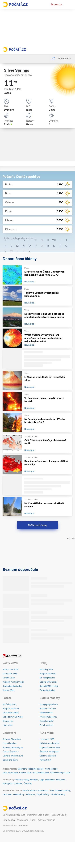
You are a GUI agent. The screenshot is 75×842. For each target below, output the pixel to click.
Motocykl (34, 780)
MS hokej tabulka (47, 678)
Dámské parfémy (62, 791)
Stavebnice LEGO (46, 791)
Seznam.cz (56, 4)
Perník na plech (46, 725)
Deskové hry (19, 794)
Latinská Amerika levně (13, 756)
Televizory (30, 794)
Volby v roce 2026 (10, 669)
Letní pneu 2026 (47, 739)
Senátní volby (9, 678)
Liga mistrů (8, 725)
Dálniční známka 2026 (49, 743)
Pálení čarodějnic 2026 (60, 773)
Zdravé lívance (46, 713)
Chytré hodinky (42, 794)
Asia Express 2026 (41, 773)
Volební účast (9, 690)
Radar (33, 820)
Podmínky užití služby (38, 815)
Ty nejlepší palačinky (49, 704)
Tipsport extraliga (47, 690)
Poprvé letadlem (10, 743)
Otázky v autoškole (48, 756)
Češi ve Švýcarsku (11, 752)
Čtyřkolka (28, 783)
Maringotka (8, 783)
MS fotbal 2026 (9, 704)
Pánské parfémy (58, 794)
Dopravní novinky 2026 (50, 747)
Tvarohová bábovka (48, 717)
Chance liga (8, 721)
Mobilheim (61, 780)
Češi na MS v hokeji (48, 682)
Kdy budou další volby (12, 686)
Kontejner (18, 783)
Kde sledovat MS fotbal (13, 717)
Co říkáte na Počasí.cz (14, 815)
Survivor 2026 (25, 773)
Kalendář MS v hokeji (49, 686)
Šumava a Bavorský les (13, 747)
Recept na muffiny (48, 708)
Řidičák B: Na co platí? (49, 752)
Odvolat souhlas (46, 820)
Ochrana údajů (59, 815)
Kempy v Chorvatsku (12, 739)
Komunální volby (10, 674)
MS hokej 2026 (46, 669)
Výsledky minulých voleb (13, 682)
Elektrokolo (50, 780)
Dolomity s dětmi (10, 760)
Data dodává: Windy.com (15, 820)
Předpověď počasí (36, 769)
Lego (41, 780)
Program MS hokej (48, 674)
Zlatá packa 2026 (10, 773)
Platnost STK (45, 760)
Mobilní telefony (30, 791)
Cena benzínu (51, 769)
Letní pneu (7, 794)
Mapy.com (22, 769)
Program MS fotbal (11, 708)
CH (54, 240)
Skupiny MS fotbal (11, 713)
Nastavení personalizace (15, 825)
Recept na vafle (46, 721)
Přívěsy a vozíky (22, 780)
